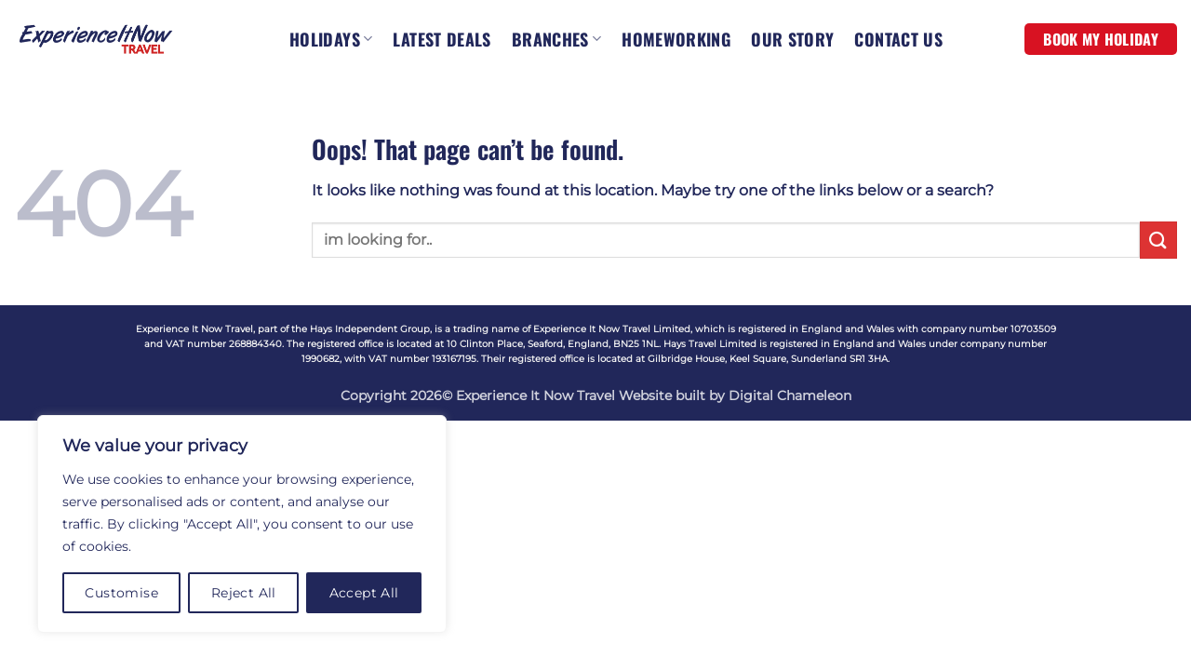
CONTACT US (898, 39)
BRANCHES (556, 39)
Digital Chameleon (790, 395)
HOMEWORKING (676, 39)
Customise (121, 592)
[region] (242, 524)
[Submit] (1158, 239)
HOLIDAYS (330, 39)
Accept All (364, 592)
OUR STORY (792, 39)
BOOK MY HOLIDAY (1100, 39)
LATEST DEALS (441, 39)
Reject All (243, 592)
